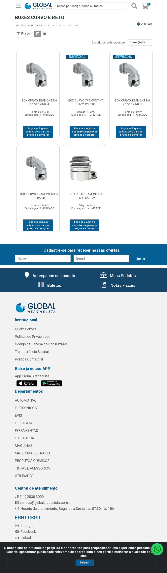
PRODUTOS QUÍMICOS (32, 461)
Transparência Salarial (32, 352)
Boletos (49, 285)
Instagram (25, 526)
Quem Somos (25, 329)
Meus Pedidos (118, 275)
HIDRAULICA (24, 438)
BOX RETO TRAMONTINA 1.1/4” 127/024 (86, 196)
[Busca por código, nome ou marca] (92, 6)
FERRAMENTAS (26, 431)
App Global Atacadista (32, 376)
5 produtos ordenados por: (108, 42)
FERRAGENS (24, 423)
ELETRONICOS (26, 408)
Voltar (144, 24)
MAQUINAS (23, 446)
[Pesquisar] (134, 6)
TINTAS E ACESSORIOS (32, 468)
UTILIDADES (24, 476)
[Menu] (18, 6)
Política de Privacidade (32, 337)
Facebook (25, 532)
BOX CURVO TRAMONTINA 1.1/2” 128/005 (86, 102)
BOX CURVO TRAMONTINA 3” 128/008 (39, 196)
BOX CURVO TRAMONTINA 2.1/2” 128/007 (132, 102)
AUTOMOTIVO (26, 400)
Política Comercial (29, 359)
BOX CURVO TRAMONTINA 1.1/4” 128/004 (39, 102)
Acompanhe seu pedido (49, 275)
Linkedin (24, 538)
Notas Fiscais (117, 285)
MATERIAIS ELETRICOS (32, 453)
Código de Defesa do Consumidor (41, 344)
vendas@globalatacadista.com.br (43, 503)
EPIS (18, 415)
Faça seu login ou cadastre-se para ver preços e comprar (37, 131)
